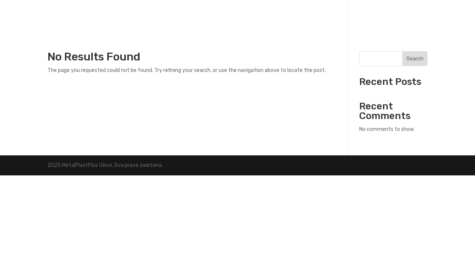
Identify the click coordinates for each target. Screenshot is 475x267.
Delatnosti (336, 15)
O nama (381, 15)
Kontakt (415, 15)
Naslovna (296, 15)
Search (414, 59)
